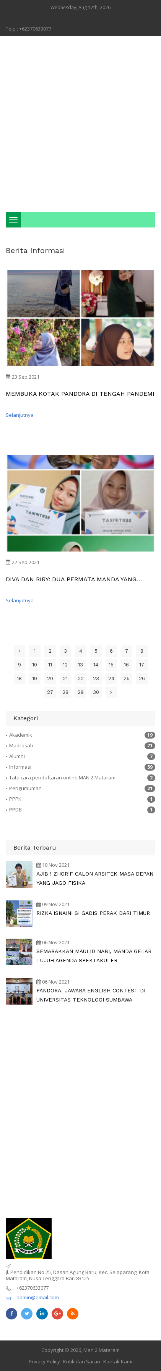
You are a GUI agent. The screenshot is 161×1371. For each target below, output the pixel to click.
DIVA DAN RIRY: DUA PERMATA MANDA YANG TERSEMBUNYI (71, 579)
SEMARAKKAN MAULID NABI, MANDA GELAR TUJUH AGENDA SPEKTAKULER (93, 955)
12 (65, 665)
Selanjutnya (20, 414)
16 (126, 665)
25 (127, 678)
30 (96, 692)
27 (50, 692)
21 (65, 678)
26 (142, 678)
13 (80, 665)
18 (19, 678)
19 (34, 678)
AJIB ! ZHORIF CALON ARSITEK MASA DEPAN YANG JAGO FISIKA (94, 878)
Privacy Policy (44, 1361)
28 (65, 692)
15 (111, 665)
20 (50, 678)
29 (81, 692)
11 (50, 665)
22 (81, 678)
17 (141, 665)
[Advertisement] (80, 124)
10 (34, 665)
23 (96, 678)
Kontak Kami (117, 1361)
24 (111, 678)
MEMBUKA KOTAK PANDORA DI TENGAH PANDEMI (80, 393)
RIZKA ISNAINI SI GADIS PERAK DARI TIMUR (93, 913)
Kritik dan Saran (81, 1361)
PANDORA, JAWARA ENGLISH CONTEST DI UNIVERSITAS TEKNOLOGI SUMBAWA (90, 995)
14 (95, 665)
